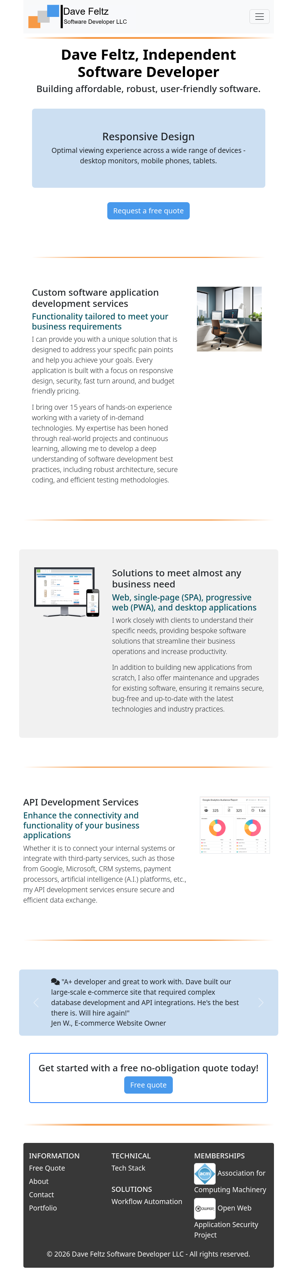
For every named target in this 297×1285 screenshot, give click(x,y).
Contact (41, 1194)
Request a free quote (148, 210)
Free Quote (47, 1168)
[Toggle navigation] (259, 16)
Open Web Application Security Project (226, 1219)
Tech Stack (128, 1168)
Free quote (148, 1085)
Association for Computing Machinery (230, 1178)
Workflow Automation (147, 1201)
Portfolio (43, 1208)
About (39, 1181)
